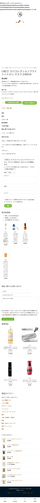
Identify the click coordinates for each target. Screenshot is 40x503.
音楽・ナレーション (7, 426)
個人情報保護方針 (7, 315)
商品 (3, 414)
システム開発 (5, 403)
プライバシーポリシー (16, 492)
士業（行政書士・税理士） (8, 417)
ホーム (3, 67)
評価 (5, 172)
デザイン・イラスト (7, 406)
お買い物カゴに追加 (13, 102)
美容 (3, 420)
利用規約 (9, 492)
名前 (5, 186)
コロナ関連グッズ (6, 400)
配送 (3, 116)
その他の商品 (5, 126)
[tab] (20, 113)
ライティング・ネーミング (8, 412)
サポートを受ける (29, 103)
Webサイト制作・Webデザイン (10, 397)
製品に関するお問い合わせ (8, 129)
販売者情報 (4, 122)
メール (6, 193)
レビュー (6, 175)
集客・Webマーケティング (8, 423)
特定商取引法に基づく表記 (27, 492)
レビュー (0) (5, 119)
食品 (3, 429)
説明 (3, 113)
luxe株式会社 (13, 218)
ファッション (5, 409)
